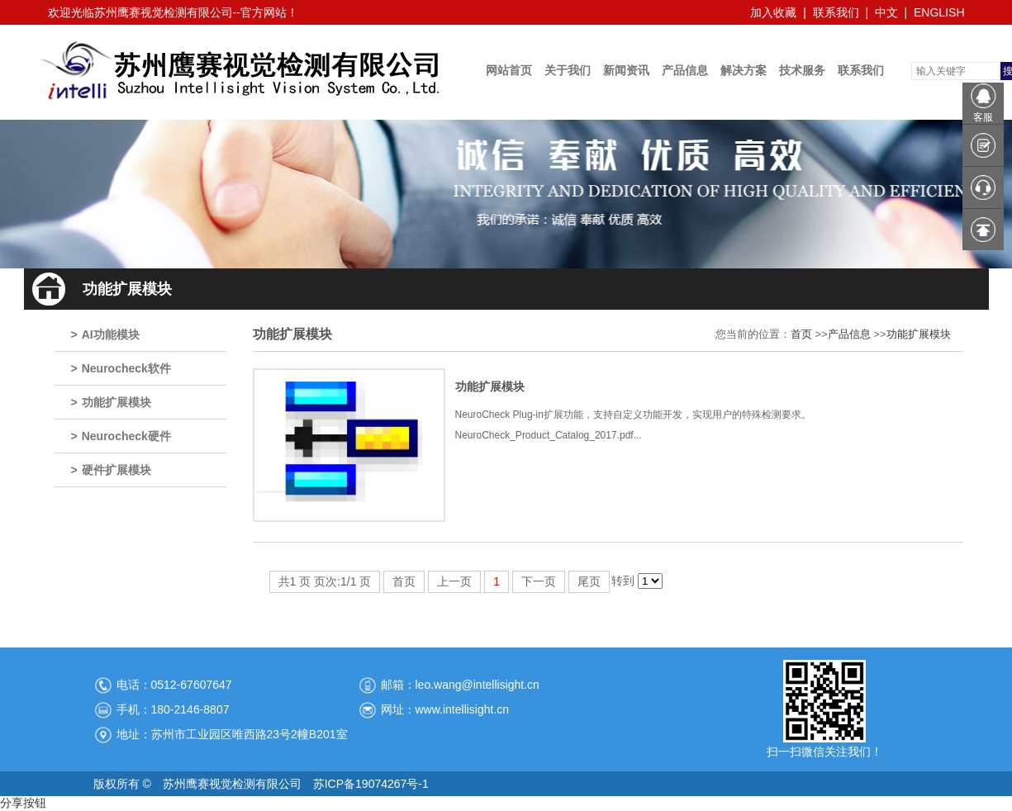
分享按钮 (23, 802)
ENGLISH (939, 12)
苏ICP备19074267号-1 (371, 783)
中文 (886, 12)
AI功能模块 (111, 334)
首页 (801, 334)
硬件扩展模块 (116, 470)
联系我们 (836, 12)
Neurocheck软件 (126, 368)
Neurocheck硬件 (126, 436)
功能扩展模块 (116, 402)
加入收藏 (773, 12)
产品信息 (849, 334)
